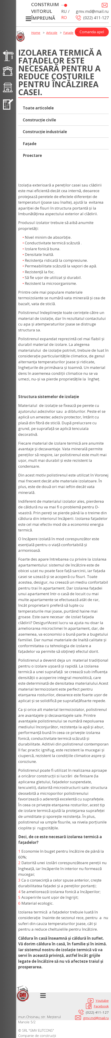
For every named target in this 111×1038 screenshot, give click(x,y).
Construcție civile (39, 120)
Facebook (101, 1006)
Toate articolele (38, 108)
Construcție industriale (45, 131)
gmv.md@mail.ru (96, 1018)
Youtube (102, 1000)
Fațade (68, 33)
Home (35, 33)
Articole (51, 33)
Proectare (32, 155)
